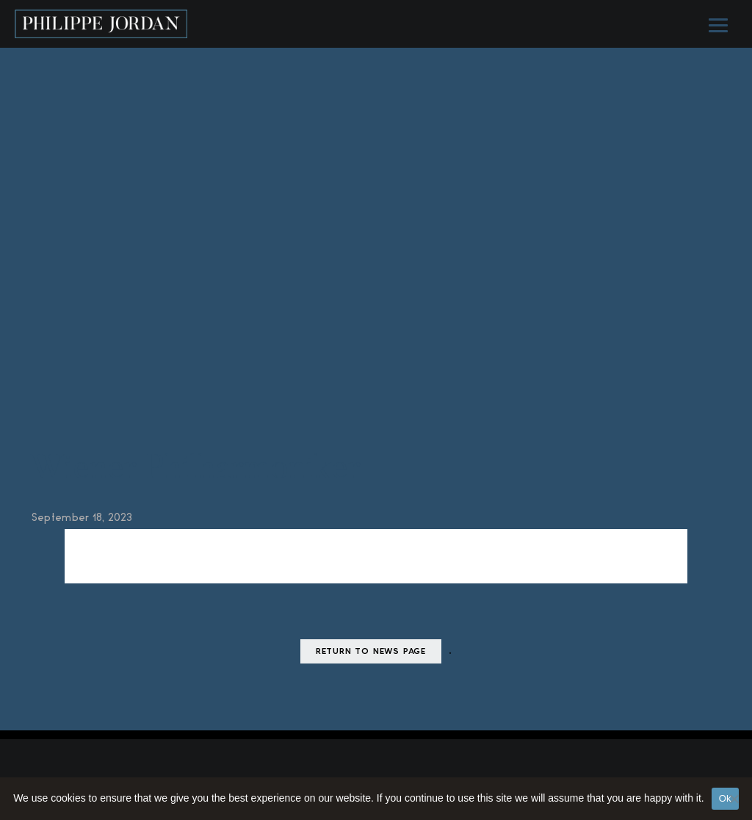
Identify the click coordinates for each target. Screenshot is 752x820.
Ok (725, 798)
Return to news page (371, 652)
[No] (733, 798)
